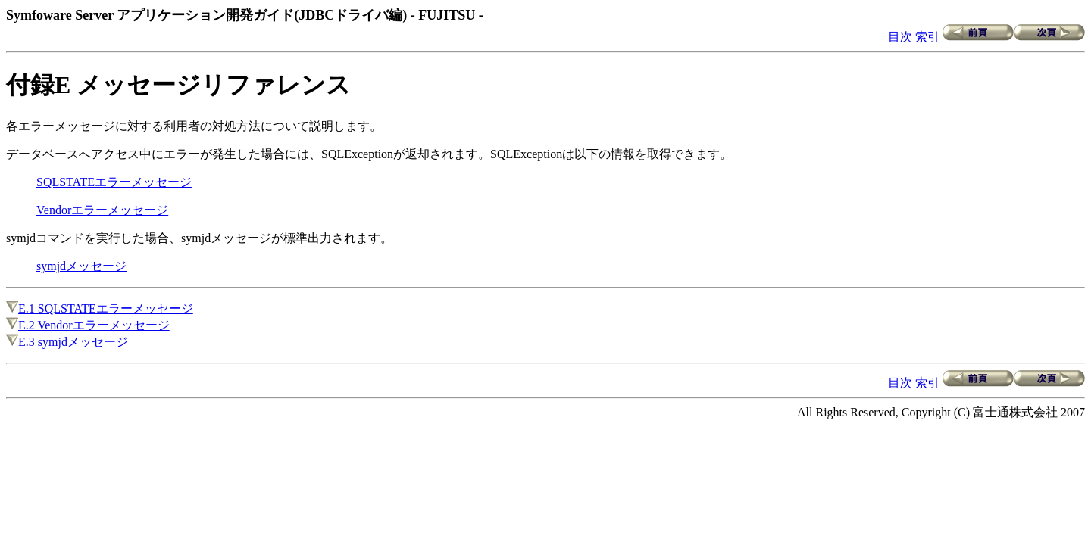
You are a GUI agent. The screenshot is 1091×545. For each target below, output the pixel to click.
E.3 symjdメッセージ (67, 341)
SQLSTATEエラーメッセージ (114, 182)
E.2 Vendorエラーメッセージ (88, 325)
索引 (927, 36)
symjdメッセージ (81, 266)
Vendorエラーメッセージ (102, 210)
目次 (900, 36)
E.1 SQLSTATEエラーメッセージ (99, 308)
